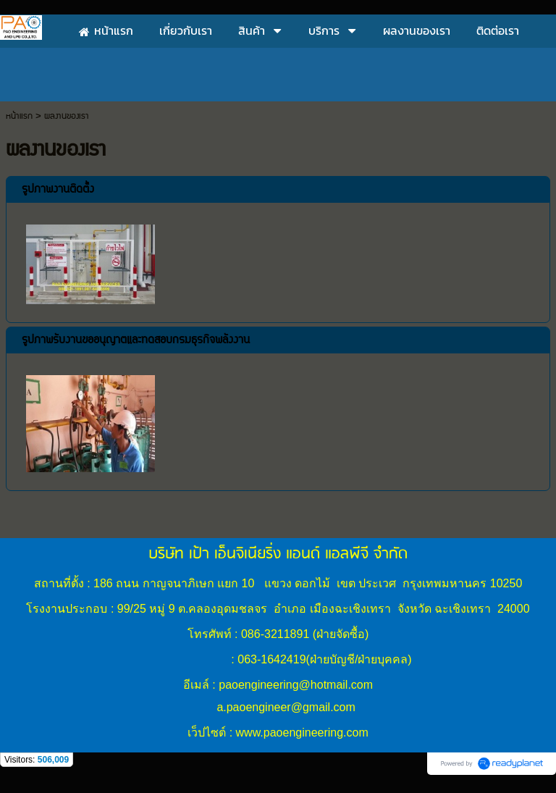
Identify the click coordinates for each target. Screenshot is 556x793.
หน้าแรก (19, 116)
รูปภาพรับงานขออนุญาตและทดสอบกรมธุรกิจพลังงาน (136, 340)
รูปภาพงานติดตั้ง (58, 189)
